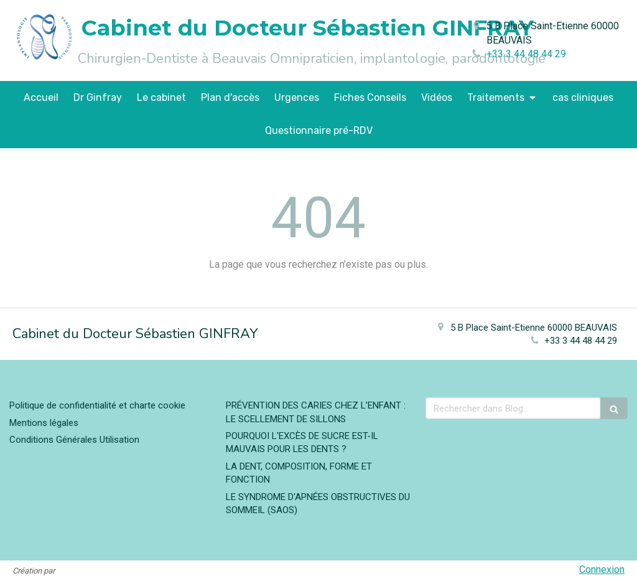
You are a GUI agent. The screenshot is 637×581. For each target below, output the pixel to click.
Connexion (602, 569)
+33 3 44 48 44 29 (526, 54)
